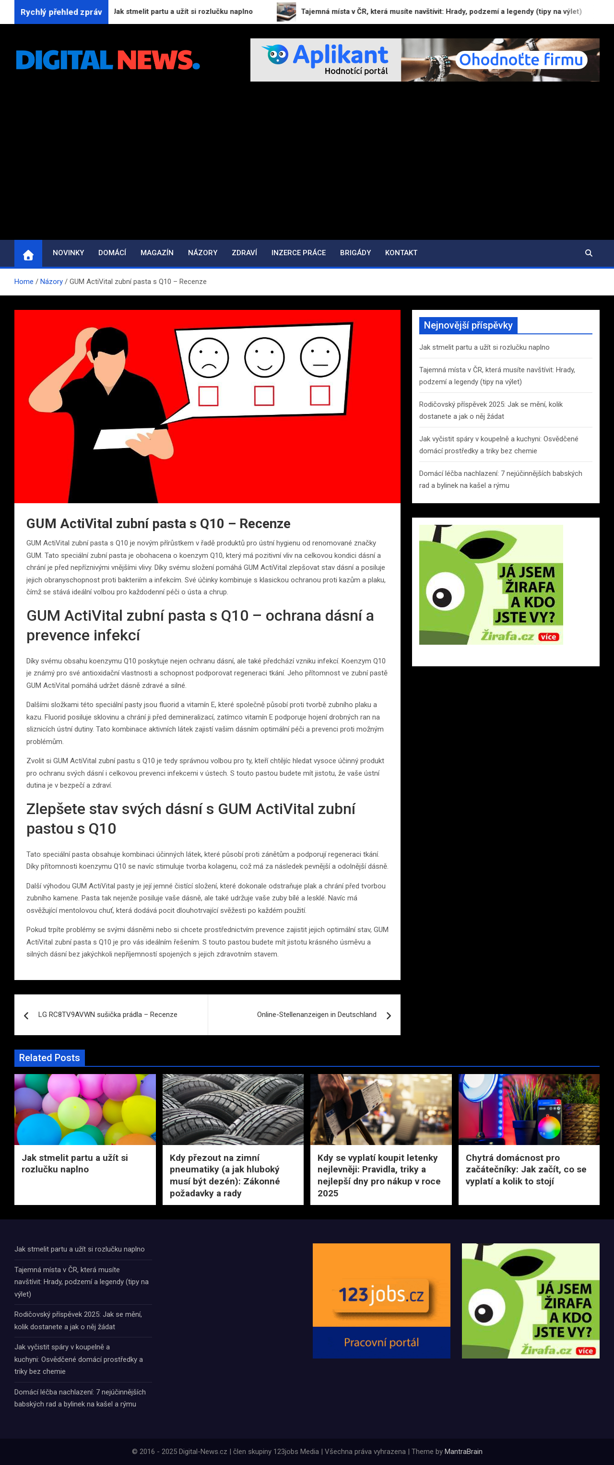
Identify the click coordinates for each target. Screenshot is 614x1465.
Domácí (112, 252)
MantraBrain (464, 1451)
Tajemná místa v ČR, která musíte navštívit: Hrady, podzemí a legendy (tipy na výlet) (81, 1282)
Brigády (355, 252)
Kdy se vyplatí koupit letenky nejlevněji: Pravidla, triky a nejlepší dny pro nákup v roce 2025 (379, 1175)
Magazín (157, 252)
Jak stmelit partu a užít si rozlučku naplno (484, 347)
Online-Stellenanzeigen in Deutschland (317, 1014)
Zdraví (244, 252)
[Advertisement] (307, 168)
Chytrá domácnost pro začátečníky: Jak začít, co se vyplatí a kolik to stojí (526, 1169)
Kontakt (401, 252)
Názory (202, 252)
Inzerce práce (299, 252)
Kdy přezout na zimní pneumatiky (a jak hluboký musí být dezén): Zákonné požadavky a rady (225, 1175)
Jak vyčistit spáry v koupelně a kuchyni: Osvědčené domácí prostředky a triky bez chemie (78, 1359)
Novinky (68, 252)
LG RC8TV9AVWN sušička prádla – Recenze (107, 1014)
